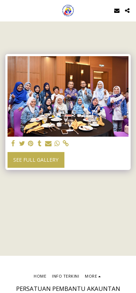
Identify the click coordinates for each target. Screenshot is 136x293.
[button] (8, 10)
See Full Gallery (35, 159)
